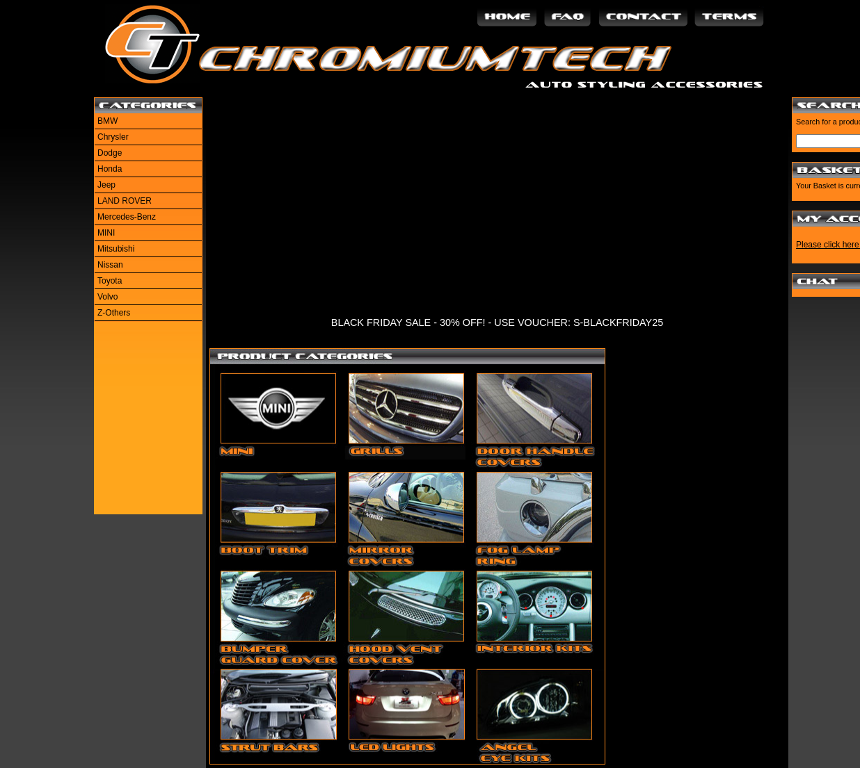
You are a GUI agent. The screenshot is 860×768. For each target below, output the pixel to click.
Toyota (109, 281)
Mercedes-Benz (126, 217)
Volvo (107, 297)
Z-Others (113, 313)
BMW (107, 121)
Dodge (109, 153)
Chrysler (113, 137)
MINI (106, 233)
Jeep (106, 185)
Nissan (110, 265)
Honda (109, 169)
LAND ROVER (124, 201)
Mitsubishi (115, 249)
